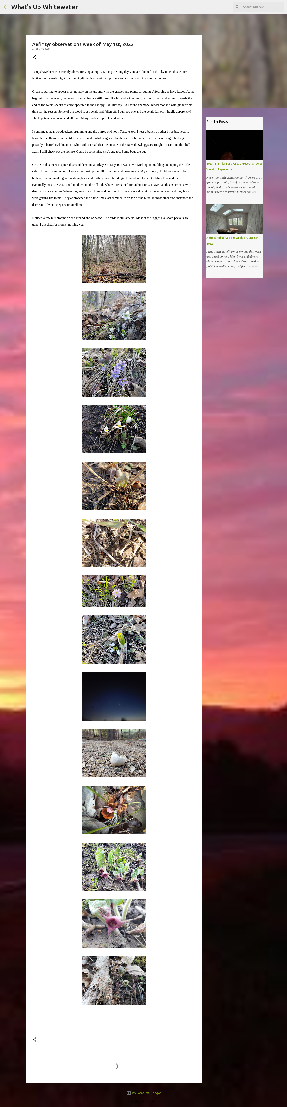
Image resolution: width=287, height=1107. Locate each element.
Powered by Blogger (143, 1093)
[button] (34, 57)
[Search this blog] (262, 7)
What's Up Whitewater (44, 6)
